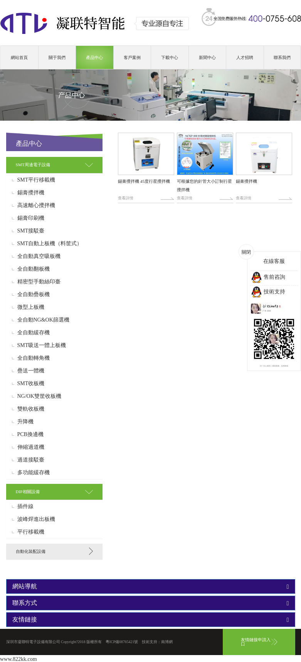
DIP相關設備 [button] (28, 491)
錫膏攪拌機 (30, 192)
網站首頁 (19, 57)
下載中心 (169, 57)
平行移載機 (30, 532)
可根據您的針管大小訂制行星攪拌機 (204, 185)
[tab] (54, 165)
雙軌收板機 (30, 409)
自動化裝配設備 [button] (30, 551)
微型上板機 (30, 307)
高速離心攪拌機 (36, 205)
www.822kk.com (18, 659)
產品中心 (94, 57)
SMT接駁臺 (31, 231)
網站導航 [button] (150, 586)
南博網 (167, 642)
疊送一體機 (30, 371)
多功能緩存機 (33, 472)
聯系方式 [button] (150, 603)
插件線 (25, 506)
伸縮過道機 (30, 447)
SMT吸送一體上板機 (41, 345)
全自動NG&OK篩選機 (43, 320)
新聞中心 (207, 57)
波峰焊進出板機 (36, 519)
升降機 (25, 421)
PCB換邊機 (30, 434)
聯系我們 (282, 57)
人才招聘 (244, 57)
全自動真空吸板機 (39, 256)
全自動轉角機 (33, 358)
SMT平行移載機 (36, 180)
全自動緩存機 (33, 332)
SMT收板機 (31, 383)
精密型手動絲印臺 (39, 282)
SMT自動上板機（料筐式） (49, 243)
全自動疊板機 (33, 294)
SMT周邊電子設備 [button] (33, 164)
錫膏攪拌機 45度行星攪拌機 (144, 181)
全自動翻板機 (33, 269)
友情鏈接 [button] (150, 620)
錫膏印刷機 (30, 218)
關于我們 (57, 57)
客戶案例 (132, 57)
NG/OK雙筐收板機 (39, 396)
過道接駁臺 (30, 460)
